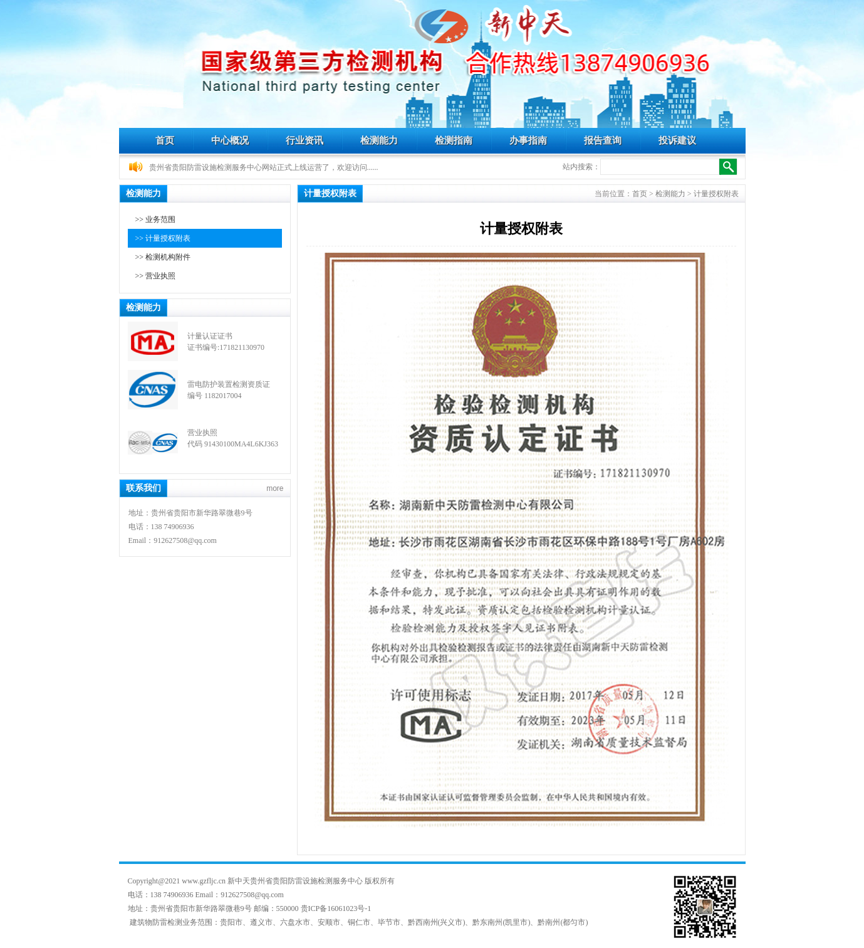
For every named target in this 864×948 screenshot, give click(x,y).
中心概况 (230, 140)
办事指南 (528, 140)
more (274, 488)
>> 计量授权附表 (163, 238)
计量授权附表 (716, 193)
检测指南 (453, 140)
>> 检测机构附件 (163, 257)
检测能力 (379, 140)
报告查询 (603, 140)
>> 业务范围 (155, 219)
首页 (164, 140)
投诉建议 (677, 140)
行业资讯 (304, 140)
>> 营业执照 (155, 275)
